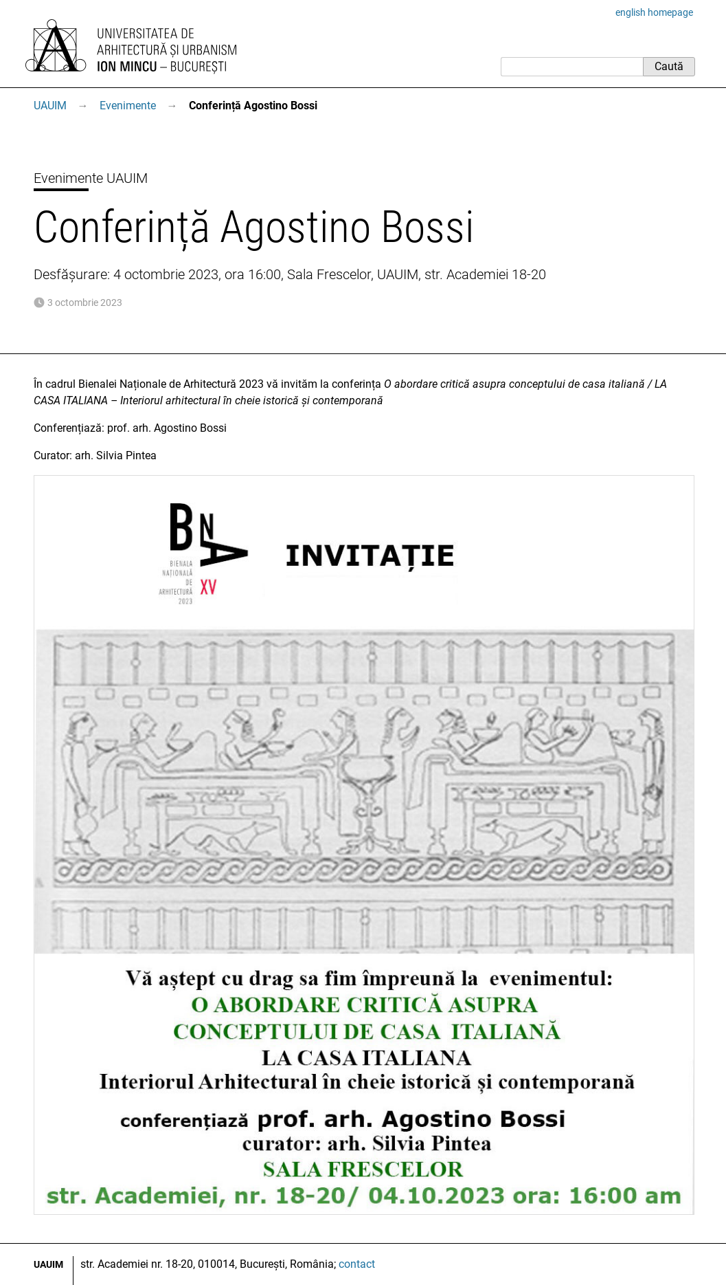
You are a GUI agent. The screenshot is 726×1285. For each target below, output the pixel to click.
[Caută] (572, 66)
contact (357, 1264)
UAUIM (50, 105)
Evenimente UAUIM (91, 178)
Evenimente (128, 105)
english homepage (654, 12)
